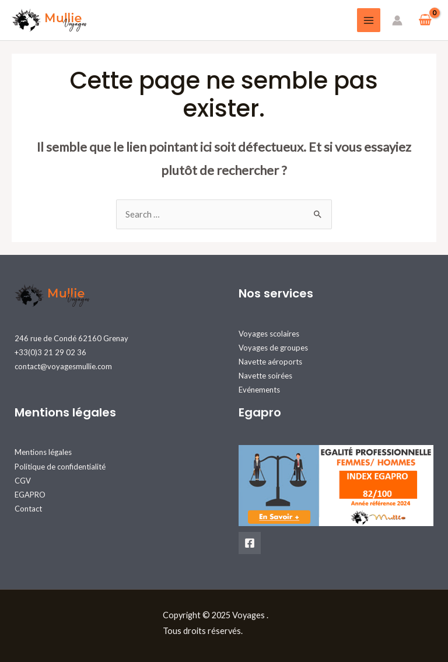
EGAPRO (30, 494)
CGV (23, 480)
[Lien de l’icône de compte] (397, 20)
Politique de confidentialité (60, 466)
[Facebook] (250, 543)
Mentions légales (43, 452)
